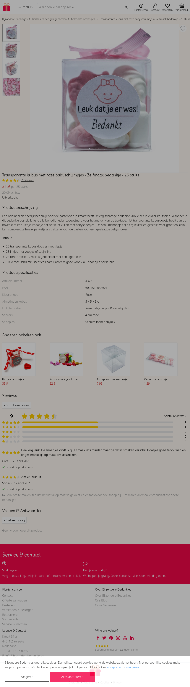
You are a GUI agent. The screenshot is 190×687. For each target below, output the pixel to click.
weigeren (132, 667)
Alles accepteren (72, 677)
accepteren (114, 667)
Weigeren (26, 677)
